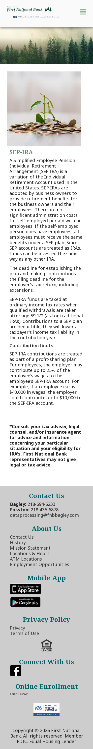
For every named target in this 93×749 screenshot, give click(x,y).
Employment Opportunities (39, 564)
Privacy (17, 628)
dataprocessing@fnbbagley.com (44, 515)
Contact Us (22, 537)
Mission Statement (30, 548)
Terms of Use (24, 633)
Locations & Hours (30, 553)
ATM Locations (26, 559)
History (18, 542)
